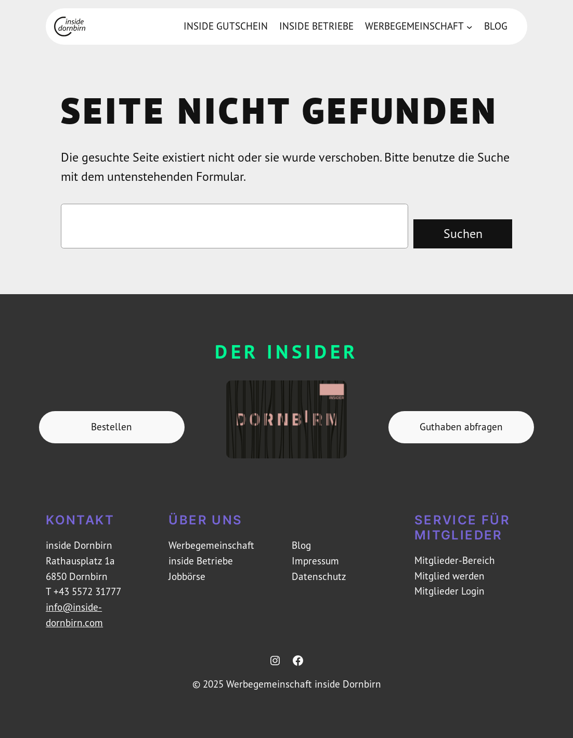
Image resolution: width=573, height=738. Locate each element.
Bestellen (111, 426)
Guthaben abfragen (461, 426)
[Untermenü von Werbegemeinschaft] (469, 26)
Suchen (463, 233)
